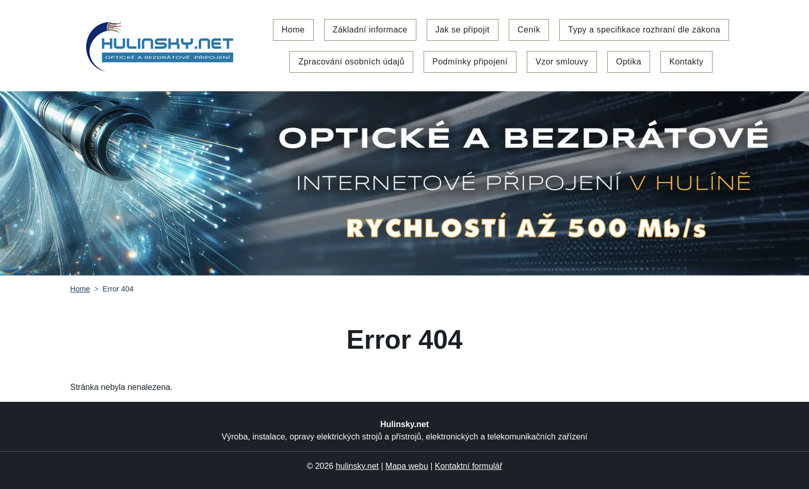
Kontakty (686, 61)
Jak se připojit (462, 29)
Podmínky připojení (470, 61)
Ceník (528, 29)
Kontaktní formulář (469, 466)
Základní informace (370, 29)
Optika (628, 61)
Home (293, 29)
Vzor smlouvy (562, 61)
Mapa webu (406, 466)
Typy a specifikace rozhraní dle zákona (644, 29)
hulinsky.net (357, 466)
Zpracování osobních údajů (351, 61)
